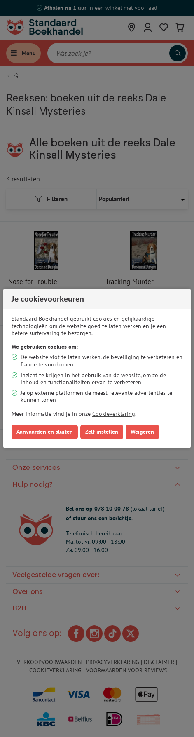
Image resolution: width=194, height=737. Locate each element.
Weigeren (142, 431)
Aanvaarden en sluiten (44, 431)
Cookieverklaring (113, 414)
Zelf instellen (101, 431)
